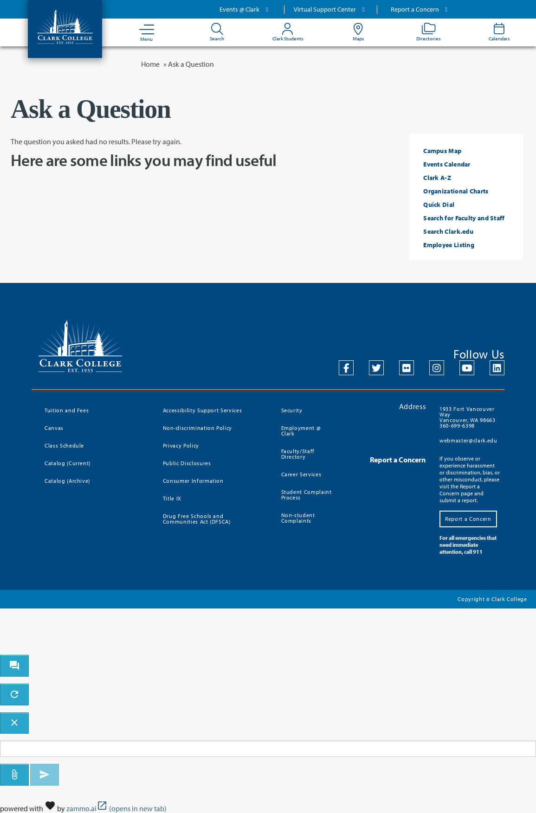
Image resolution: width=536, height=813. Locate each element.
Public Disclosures (187, 463)
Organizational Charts (455, 191)
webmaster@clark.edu (468, 440)
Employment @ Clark (301, 430)
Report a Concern (420, 9)
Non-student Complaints (298, 518)
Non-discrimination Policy (197, 427)
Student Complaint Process (306, 494)
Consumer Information (193, 480)
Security (292, 410)
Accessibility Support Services (202, 410)
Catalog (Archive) (67, 480)
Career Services (301, 474)
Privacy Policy (181, 445)
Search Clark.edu (448, 231)
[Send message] (44, 775)
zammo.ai (116, 808)
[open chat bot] (14, 666)
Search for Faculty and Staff (463, 218)
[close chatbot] (14, 723)
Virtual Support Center (330, 9)
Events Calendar (447, 164)
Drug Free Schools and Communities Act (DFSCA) (197, 518)
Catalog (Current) (67, 463)
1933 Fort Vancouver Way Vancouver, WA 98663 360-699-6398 (467, 417)
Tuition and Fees (67, 410)
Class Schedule (64, 445)
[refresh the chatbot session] (14, 694)
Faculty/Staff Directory (298, 454)
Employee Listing (448, 245)
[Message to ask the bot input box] (268, 749)
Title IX (172, 498)
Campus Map (442, 151)
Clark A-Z (437, 177)
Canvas (54, 427)
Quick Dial (438, 204)
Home (150, 64)
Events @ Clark (245, 9)
